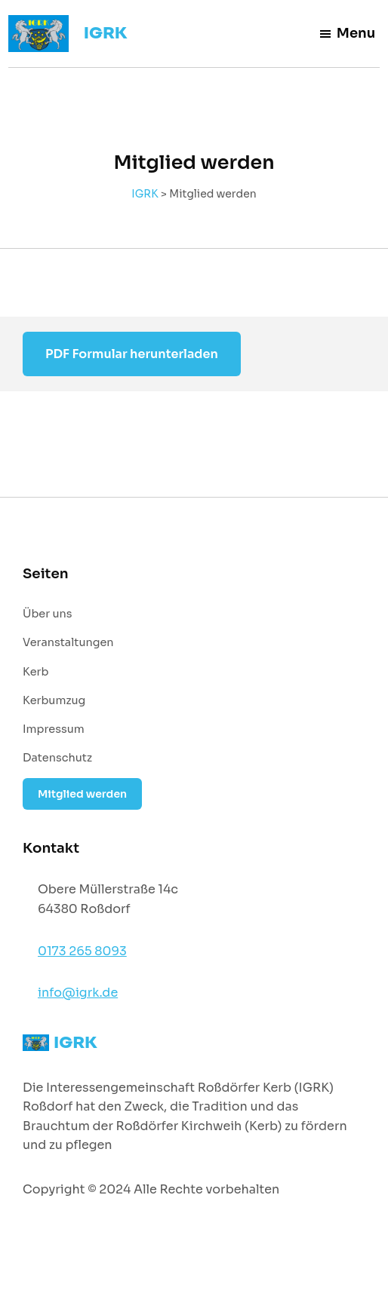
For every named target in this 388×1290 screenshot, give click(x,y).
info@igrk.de (78, 992)
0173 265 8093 (82, 951)
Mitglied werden (82, 794)
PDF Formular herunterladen (131, 354)
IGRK (106, 33)
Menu (347, 33)
